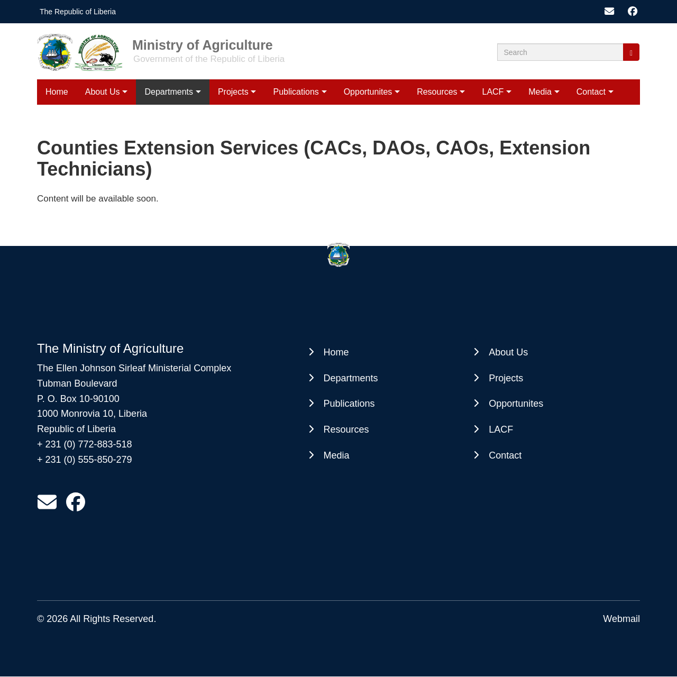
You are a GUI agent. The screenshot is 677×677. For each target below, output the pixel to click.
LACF (493, 91)
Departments (168, 91)
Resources (437, 91)
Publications (296, 91)
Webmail (621, 619)
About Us (102, 91)
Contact (591, 91)
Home (56, 91)
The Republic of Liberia (78, 11)
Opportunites (368, 91)
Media (540, 91)
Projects (233, 91)
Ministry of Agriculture (202, 44)
